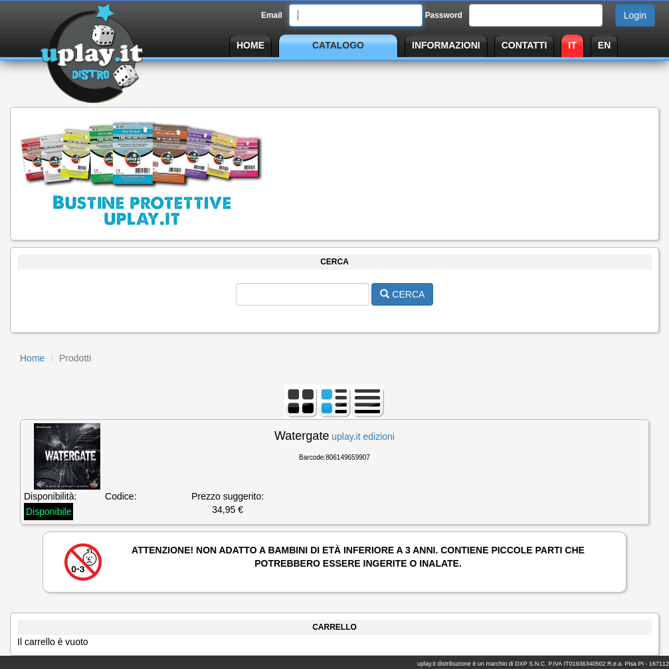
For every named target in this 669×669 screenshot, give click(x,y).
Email (271, 15)
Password (443, 15)
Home (32, 358)
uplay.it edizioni (363, 436)
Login (635, 15)
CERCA (402, 294)
